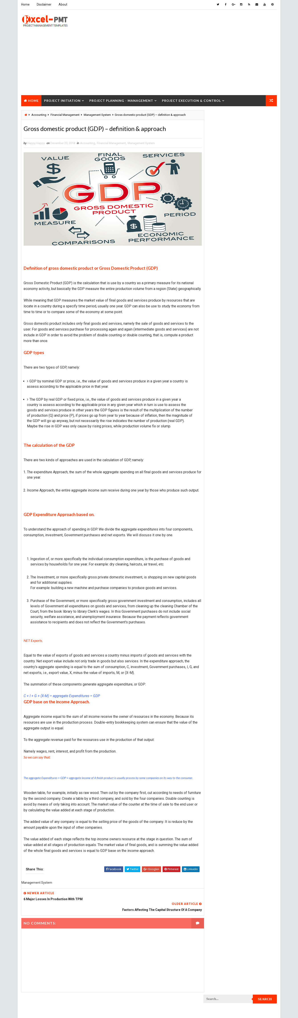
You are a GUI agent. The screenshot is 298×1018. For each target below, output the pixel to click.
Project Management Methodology (230, 510)
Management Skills (250, 315)
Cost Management (218, 276)
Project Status (253, 627)
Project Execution (218, 471)
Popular (240, 206)
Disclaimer (44, 4)
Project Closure (40, 111)
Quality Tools (215, 643)
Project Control (217, 409)
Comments (264, 206)
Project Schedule (218, 619)
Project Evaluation (219, 464)
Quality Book (240, 195)
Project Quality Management (226, 580)
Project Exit (251, 471)
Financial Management (111, 143)
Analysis (241, 261)
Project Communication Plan (226, 393)
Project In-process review (224, 487)
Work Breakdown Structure (225, 658)
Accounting (87, 143)
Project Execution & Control (191, 100)
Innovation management (222, 300)
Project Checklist (218, 362)
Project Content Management (226, 401)
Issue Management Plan (222, 308)
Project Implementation (222, 479)
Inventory (257, 300)
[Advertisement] (149, 63)
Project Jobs (215, 495)
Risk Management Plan (221, 651)
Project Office (253, 526)
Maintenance (214, 315)
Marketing (249, 331)
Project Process (217, 549)
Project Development (220, 440)
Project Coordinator (220, 417)
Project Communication (222, 386)
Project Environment (220, 456)
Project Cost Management (224, 425)
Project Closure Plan (221, 378)
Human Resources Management (227, 292)
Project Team (215, 635)
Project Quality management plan (229, 588)
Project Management (220, 503)
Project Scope (254, 619)
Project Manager (217, 526)
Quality (243, 635)
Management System (141, 143)
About (62, 4)
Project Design (216, 432)
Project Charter (217, 347)
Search (265, 116)
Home (25, 4)
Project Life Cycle (248, 495)
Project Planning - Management (121, 100)
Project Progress (218, 573)
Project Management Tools (225, 518)
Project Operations (219, 534)
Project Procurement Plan (224, 565)
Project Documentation (222, 448)
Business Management (221, 269)
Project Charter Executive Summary (231, 354)
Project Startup (217, 627)
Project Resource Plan (222, 604)
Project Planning (218, 542)
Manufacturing (216, 331)
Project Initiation (62, 100)
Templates (257, 651)
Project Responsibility (221, 612)
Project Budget (254, 339)
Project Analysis (217, 339)
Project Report (216, 596)
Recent (216, 206)
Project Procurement (221, 557)
